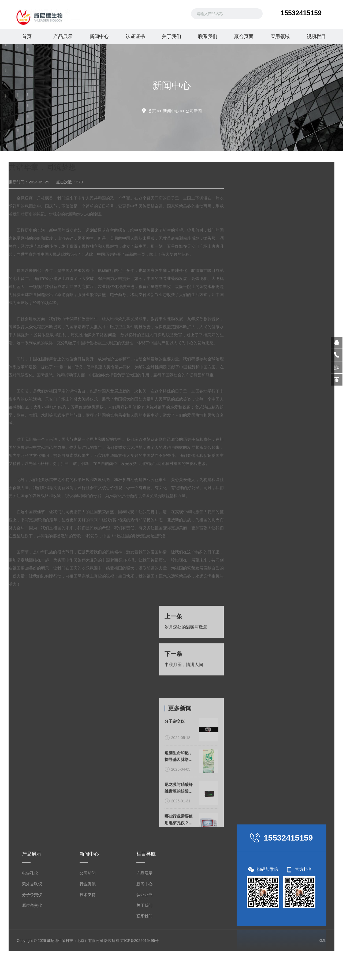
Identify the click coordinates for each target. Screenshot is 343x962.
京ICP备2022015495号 (139, 940)
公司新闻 (194, 111)
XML (322, 940)
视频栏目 (316, 36)
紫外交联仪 (32, 884)
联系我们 (207, 36)
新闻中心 (99, 36)
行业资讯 (88, 884)
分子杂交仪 (32, 894)
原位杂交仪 (32, 905)
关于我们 (171, 36)
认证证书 (135, 36)
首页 (27, 36)
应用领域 (280, 36)
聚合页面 (243, 36)
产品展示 (63, 36)
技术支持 (88, 894)
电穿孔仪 (30, 873)
